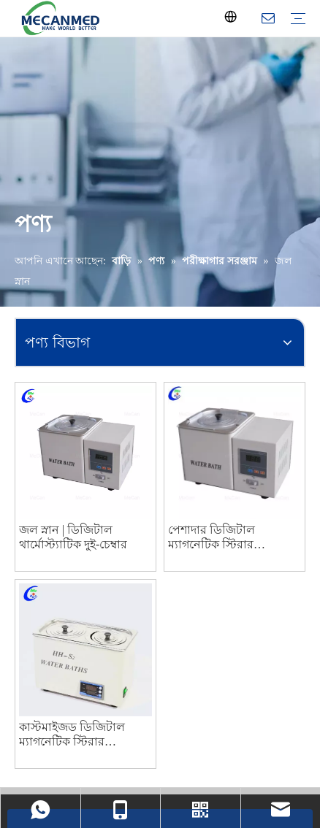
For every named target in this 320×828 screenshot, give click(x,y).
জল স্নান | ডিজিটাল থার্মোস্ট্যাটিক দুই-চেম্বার (73, 537)
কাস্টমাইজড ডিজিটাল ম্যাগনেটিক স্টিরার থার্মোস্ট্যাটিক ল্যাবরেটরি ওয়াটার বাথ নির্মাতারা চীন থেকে (80, 735)
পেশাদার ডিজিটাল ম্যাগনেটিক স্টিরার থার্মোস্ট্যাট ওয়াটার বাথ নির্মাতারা (223, 538)
